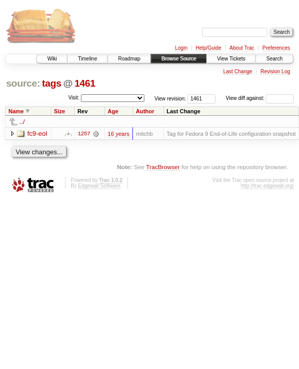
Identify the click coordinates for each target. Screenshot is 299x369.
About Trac (241, 48)
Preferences (276, 48)
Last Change (237, 71)
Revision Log (275, 71)
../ (22, 122)
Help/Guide (208, 48)
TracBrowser (163, 166)
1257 (84, 134)
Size (59, 111)
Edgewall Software (99, 186)
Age (113, 111)
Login (181, 48)
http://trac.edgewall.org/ (267, 186)
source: (23, 83)
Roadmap (129, 58)
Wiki (52, 58)
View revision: (170, 98)
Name (16, 111)
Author (145, 111)
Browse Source (178, 58)
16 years (118, 134)
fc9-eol (37, 133)
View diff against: (260, 98)
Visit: (73, 97)
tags (51, 83)
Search (274, 58)
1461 (84, 83)
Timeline (87, 58)
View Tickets (231, 58)
